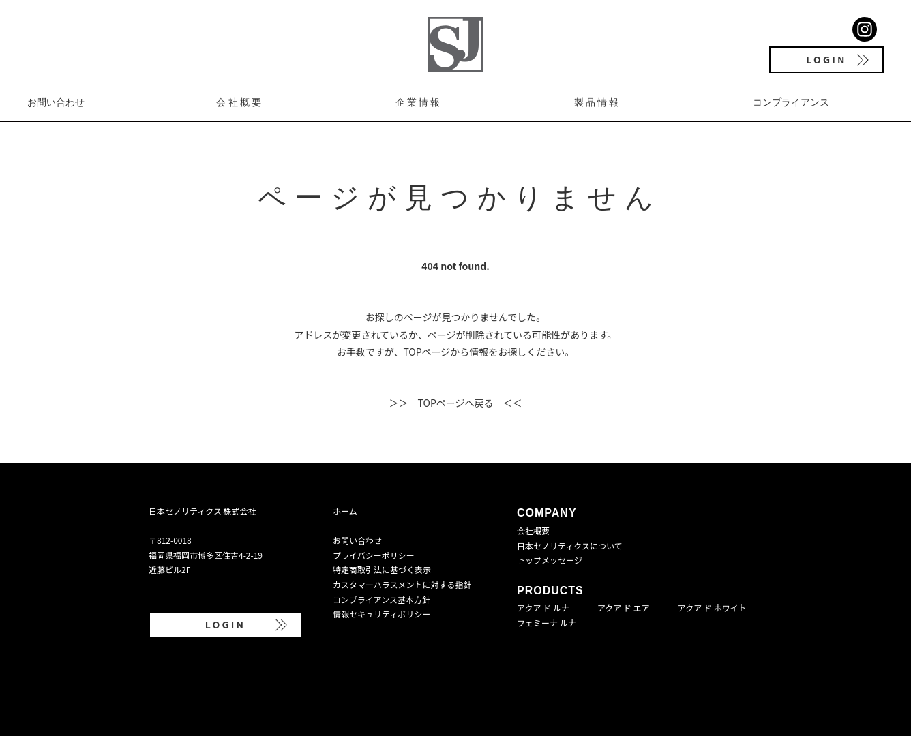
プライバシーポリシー (374, 555)
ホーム (345, 511)
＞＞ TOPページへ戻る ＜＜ (455, 403)
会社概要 (239, 102)
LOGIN (826, 59)
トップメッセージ (549, 560)
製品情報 (597, 102)
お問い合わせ (56, 102)
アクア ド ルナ (543, 607)
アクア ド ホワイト (712, 607)
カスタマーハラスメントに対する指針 (402, 584)
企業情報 (419, 102)
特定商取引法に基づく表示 (382, 569)
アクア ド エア (623, 607)
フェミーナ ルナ (546, 622)
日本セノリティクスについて (570, 545)
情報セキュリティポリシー (381, 613)
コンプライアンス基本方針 (381, 599)
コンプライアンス (791, 102)
